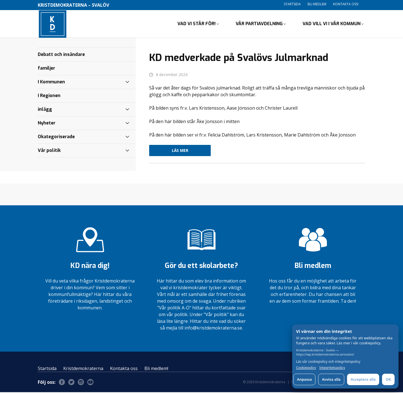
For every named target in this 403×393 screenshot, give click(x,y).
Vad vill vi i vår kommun (331, 24)
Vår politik (49, 151)
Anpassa (304, 379)
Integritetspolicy (332, 368)
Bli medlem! (156, 369)
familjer (46, 69)
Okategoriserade (56, 137)
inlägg (45, 110)
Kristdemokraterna (83, 369)
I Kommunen (51, 82)
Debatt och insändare (61, 55)
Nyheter (46, 123)
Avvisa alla (331, 379)
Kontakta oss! (346, 4)
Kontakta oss (124, 369)
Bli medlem (317, 4)
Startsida (292, 4)
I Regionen (49, 96)
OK (388, 379)
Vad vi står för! (196, 24)
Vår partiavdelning (259, 24)
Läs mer (180, 151)
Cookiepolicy (306, 368)
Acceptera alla (363, 379)
